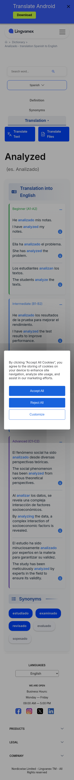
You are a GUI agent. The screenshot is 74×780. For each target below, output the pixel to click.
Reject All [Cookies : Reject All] (37, 402)
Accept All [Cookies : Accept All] (37, 391)
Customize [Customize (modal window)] (37, 414)
